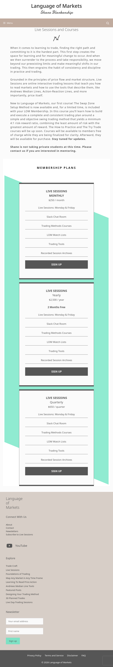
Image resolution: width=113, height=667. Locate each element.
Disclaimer (72, 655)
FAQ (84, 655)
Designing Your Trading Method (22, 594)
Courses (49, 131)
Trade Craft (11, 565)
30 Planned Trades (15, 598)
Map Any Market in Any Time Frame (24, 578)
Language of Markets (56, 5)
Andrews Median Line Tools (20, 586)
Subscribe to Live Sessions (19, 534)
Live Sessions (12, 569)
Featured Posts (13, 590)
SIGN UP (56, 264)
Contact (10, 527)
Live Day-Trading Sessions (19, 602)
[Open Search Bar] (108, 23)
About (9, 524)
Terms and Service (54, 655)
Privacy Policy (34, 655)
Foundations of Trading (18, 573)
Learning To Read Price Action (21, 581)
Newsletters (12, 531)
